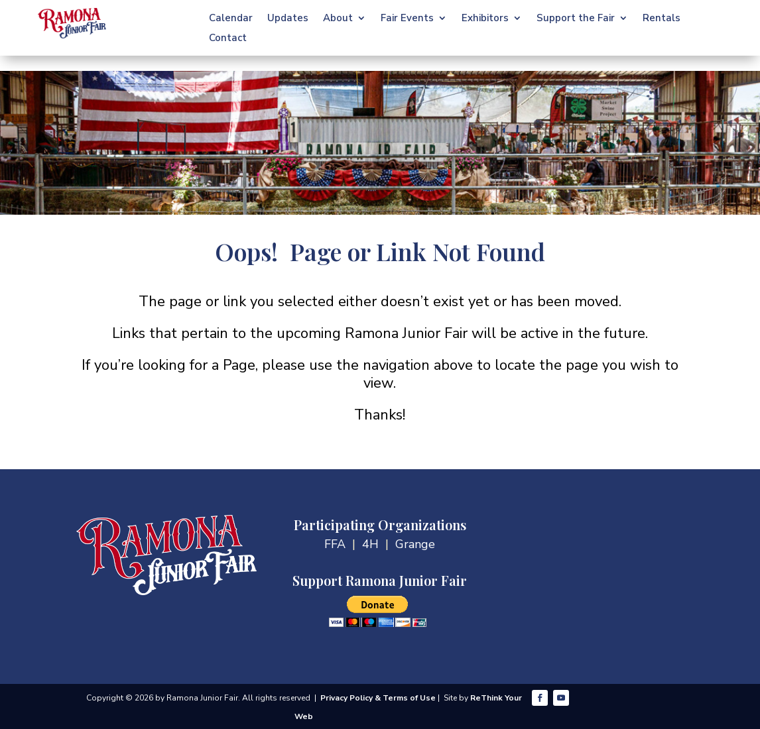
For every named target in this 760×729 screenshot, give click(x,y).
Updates (287, 19)
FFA (335, 544)
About (338, 19)
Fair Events (407, 19)
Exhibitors (485, 19)
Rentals (661, 19)
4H (370, 544)
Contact (228, 38)
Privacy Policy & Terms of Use (378, 698)
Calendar (231, 19)
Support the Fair (576, 19)
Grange (415, 544)
